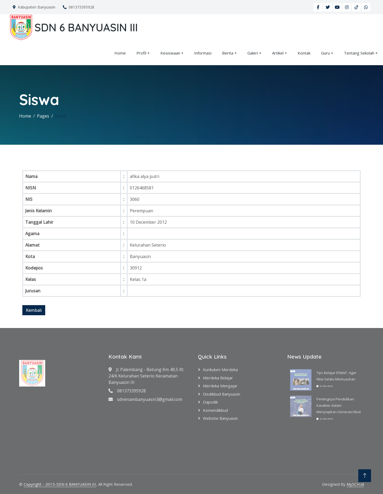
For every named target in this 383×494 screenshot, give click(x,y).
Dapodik (210, 402)
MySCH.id (355, 484)
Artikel (278, 53)
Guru (325, 53)
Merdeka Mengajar (220, 385)
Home (120, 53)
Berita (227, 53)
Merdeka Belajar (218, 377)
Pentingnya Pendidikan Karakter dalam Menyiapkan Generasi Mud (339, 405)
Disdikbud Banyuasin (221, 394)
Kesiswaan (170, 53)
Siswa (60, 116)
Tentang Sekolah (359, 53)
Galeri (252, 53)
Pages (43, 116)
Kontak (304, 53)
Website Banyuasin (220, 418)
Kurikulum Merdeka (220, 369)
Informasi (202, 53)
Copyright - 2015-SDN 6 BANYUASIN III (60, 484)
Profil (141, 53)
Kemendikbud (215, 410)
